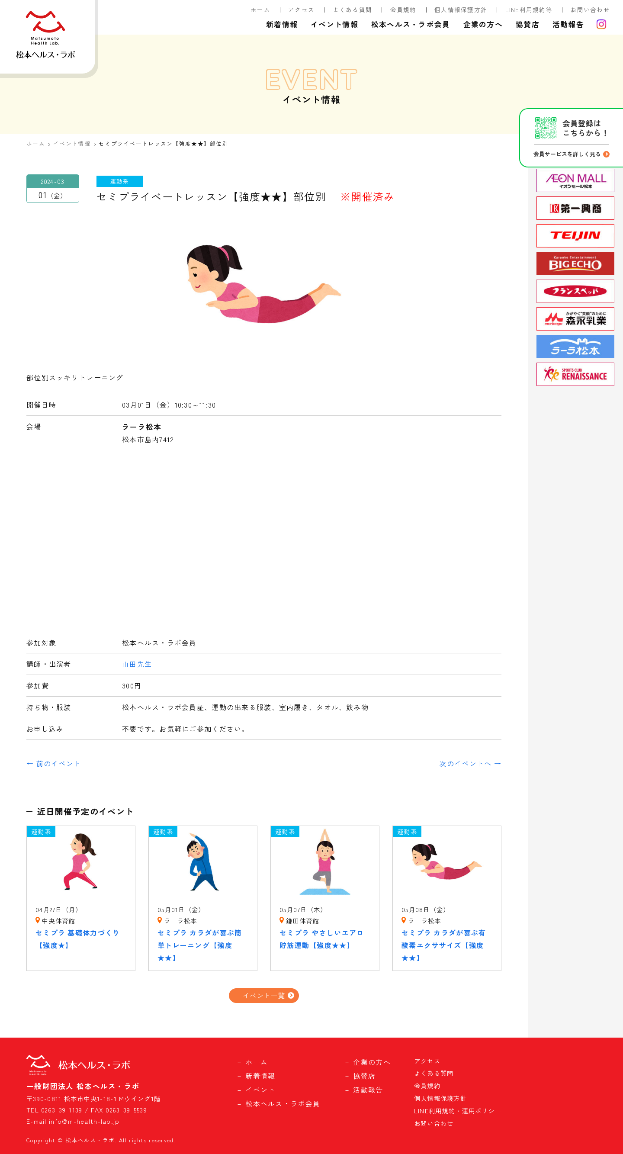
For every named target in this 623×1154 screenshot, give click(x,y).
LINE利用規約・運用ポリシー (457, 1110)
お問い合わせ (590, 9)
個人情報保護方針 (460, 9)
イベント (260, 1089)
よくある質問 (353, 9)
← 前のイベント (53, 763)
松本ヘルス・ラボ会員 (410, 24)
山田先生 (137, 664)
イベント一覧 (264, 995)
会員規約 (403, 9)
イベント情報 (334, 24)
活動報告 (568, 24)
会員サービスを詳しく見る (567, 154)
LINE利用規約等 (529, 9)
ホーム (260, 9)
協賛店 (528, 24)
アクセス (301, 9)
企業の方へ (483, 24)
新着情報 (282, 24)
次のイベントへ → (470, 763)
